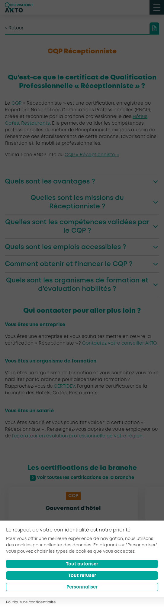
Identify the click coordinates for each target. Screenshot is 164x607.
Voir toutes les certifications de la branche (82, 478)
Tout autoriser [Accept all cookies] (82, 564)
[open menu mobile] (157, 7)
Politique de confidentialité (31, 602)
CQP (16, 103)
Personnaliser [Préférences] (82, 587)
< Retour (14, 28)
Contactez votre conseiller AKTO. (119, 343)
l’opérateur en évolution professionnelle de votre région (78, 436)
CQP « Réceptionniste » (92, 155)
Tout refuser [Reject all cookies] (82, 576)
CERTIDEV (64, 386)
